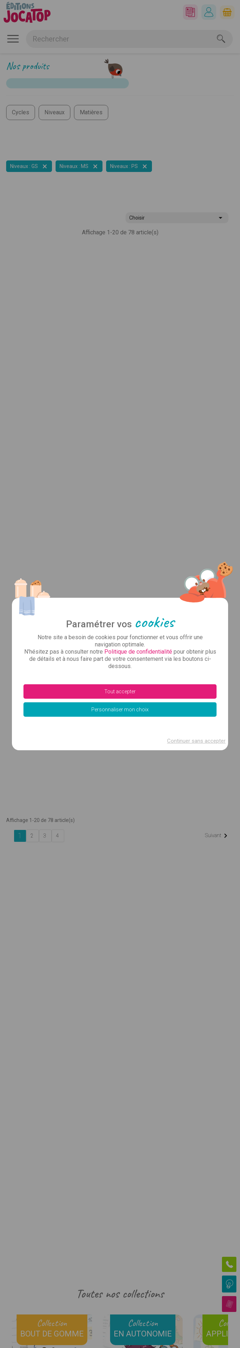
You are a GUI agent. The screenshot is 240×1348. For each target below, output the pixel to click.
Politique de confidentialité (138, 651)
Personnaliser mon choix (120, 709)
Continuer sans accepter (196, 741)
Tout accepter (120, 691)
